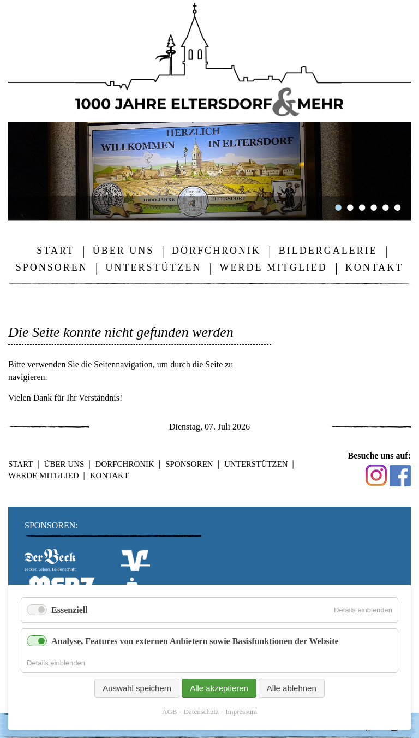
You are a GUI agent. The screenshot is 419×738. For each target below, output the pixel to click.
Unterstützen (256, 464)
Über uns (64, 464)
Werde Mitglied (43, 475)
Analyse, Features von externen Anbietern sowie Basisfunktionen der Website (195, 641)
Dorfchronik (124, 464)
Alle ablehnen (291, 688)
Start (20, 464)
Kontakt (109, 475)
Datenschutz (201, 711)
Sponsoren (189, 464)
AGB (169, 711)
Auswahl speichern (137, 688)
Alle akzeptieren (219, 688)
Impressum (241, 711)
